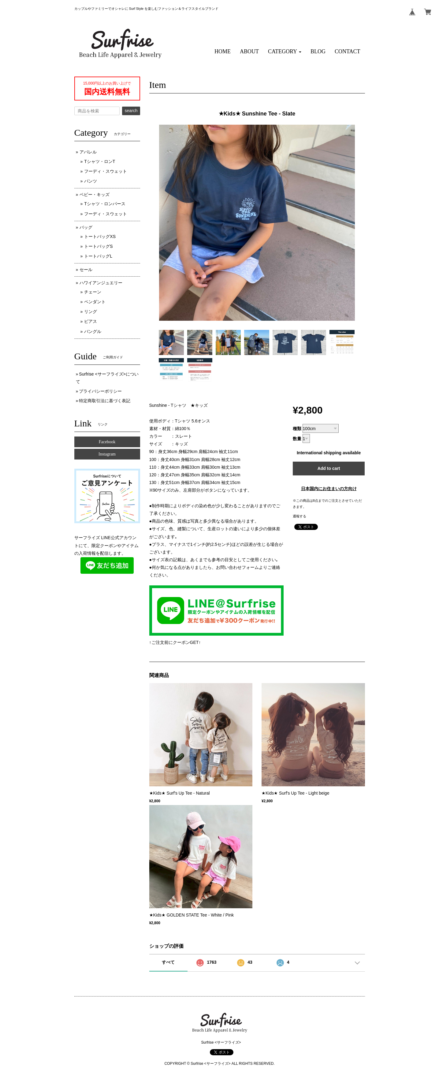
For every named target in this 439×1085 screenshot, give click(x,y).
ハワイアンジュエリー (101, 282)
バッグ (86, 227)
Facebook (107, 442)
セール (86, 269)
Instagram (107, 454)
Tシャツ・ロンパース (104, 203)
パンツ (90, 181)
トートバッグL (98, 256)
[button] (284, 51)
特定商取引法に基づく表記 (104, 400)
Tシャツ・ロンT (99, 161)
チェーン (92, 291)
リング (90, 311)
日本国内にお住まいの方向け (329, 488)
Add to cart (329, 468)
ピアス (90, 321)
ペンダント (95, 301)
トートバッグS (98, 246)
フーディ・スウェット (105, 171)
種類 (297, 428)
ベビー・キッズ (95, 194)
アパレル (88, 151)
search (131, 110)
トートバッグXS (100, 236)
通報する (299, 516)
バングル (92, 331)
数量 (297, 438)
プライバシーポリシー (100, 391)
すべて (168, 962)
